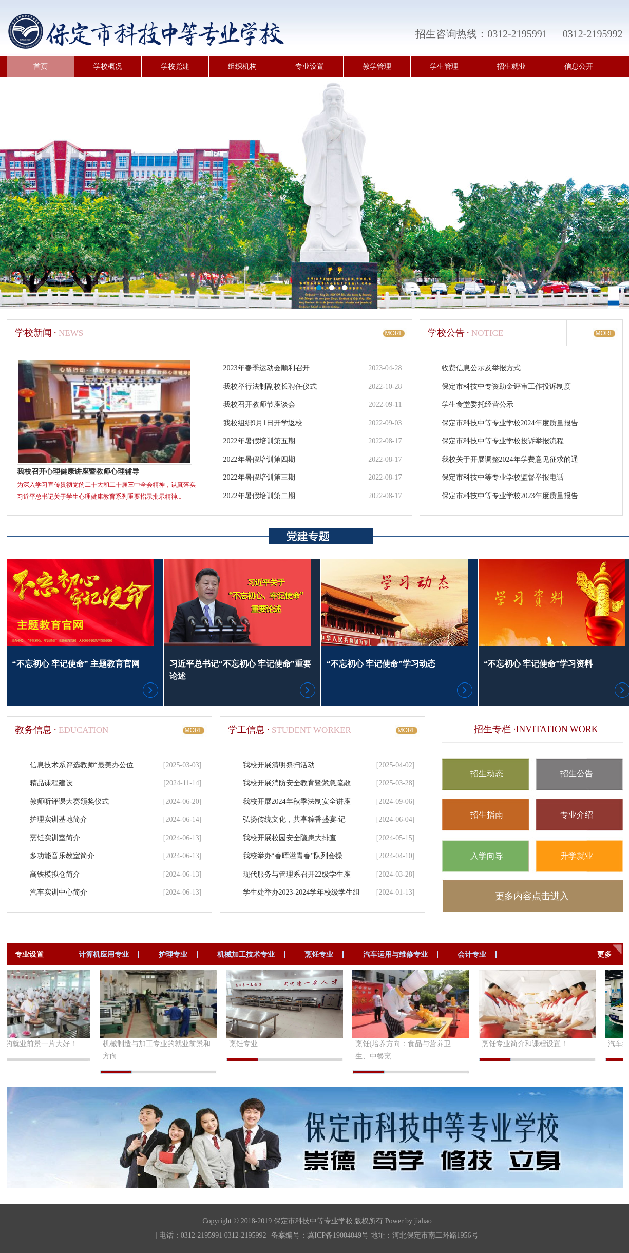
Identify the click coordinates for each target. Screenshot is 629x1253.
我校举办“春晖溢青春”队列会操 (292, 856)
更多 (604, 954)
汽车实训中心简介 (58, 892)
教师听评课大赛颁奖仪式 (69, 801)
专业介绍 (576, 814)
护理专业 (173, 954)
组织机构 (242, 66)
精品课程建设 (51, 783)
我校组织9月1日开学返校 (262, 423)
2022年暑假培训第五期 (259, 441)
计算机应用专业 (104, 954)
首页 (40, 66)
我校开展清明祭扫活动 (279, 765)
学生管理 (444, 66)
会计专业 (472, 954)
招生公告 (576, 773)
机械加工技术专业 (246, 954)
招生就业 (511, 66)
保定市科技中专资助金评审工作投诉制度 (506, 386)
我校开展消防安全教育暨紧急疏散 (297, 783)
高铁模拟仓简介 (55, 874)
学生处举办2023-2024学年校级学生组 (301, 892)
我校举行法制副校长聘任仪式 (270, 386)
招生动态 (486, 773)
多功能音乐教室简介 (62, 856)
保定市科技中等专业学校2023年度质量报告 (510, 496)
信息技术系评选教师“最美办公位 (82, 765)
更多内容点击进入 (532, 896)
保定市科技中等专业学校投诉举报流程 (503, 441)
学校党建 (175, 66)
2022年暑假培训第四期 (259, 459)
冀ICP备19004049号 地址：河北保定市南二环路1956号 (392, 1235)
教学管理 (377, 66)
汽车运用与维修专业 (395, 954)
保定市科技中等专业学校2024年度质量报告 (510, 423)
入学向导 (486, 855)
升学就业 (576, 855)
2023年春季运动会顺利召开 (266, 368)
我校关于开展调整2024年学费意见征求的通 (510, 459)
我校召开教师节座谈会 (259, 404)
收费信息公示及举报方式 (481, 368)
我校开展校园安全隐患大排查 (289, 838)
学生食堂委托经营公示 (477, 404)
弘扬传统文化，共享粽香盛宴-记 (294, 819)
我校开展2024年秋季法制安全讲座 (297, 801)
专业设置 (309, 66)
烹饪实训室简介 (55, 838)
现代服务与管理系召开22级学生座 (297, 874)
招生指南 (486, 814)
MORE (394, 333)
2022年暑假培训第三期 (259, 477)
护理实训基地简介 (58, 819)
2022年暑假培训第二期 (259, 496)
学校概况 (107, 66)
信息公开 (578, 66)
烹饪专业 (318, 954)
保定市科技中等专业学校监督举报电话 (503, 477)
